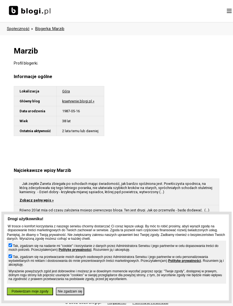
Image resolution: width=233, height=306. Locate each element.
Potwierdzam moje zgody (30, 291)
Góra (66, 91)
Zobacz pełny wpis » (37, 200)
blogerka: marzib (49, 28)
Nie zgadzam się (70, 291)
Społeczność (18, 28)
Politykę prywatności (75, 250)
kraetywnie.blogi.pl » (78, 101)
